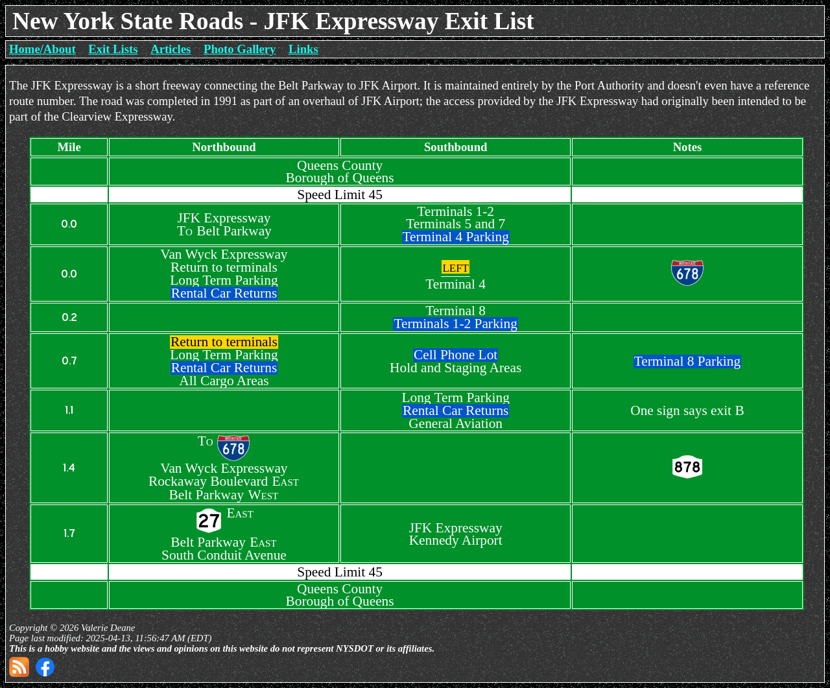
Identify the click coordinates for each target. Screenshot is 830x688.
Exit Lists (112, 49)
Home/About (42, 49)
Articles (170, 49)
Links (303, 49)
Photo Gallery (240, 49)
